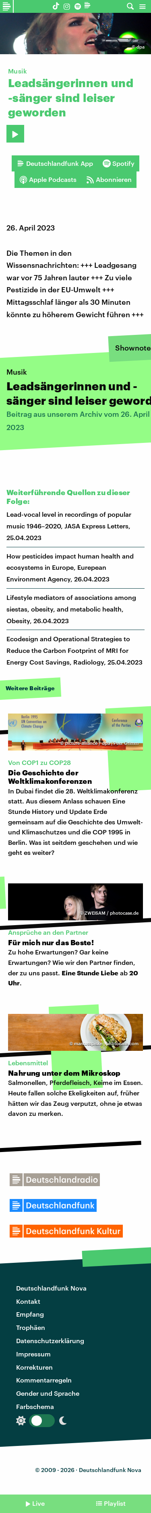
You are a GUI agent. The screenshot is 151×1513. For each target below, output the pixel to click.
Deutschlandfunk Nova (51, 1288)
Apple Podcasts (48, 179)
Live (38, 1503)
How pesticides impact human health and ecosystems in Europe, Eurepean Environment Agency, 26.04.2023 (70, 567)
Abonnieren (109, 179)
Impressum (33, 1354)
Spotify (118, 163)
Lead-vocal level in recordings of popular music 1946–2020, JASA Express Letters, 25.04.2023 (68, 525)
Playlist (115, 1503)
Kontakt (28, 1301)
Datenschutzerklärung (50, 1340)
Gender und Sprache (47, 1393)
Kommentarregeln (44, 1380)
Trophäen (30, 1327)
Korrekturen (34, 1367)
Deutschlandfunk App (55, 163)
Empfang (30, 1314)
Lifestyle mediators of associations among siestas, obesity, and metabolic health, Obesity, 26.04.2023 (71, 608)
